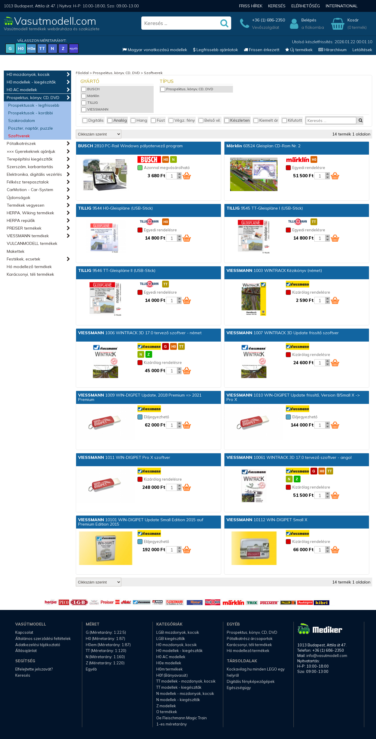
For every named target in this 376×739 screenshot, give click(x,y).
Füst (158, 120)
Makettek (15, 251)
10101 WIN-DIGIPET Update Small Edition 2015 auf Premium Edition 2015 (140, 522)
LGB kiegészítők (170, 638)
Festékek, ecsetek (23, 259)
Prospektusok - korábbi (30, 113)
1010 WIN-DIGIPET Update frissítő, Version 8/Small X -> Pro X (293, 397)
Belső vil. (210, 120)
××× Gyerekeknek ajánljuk (31, 151)
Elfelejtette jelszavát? (34, 669)
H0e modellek (168, 663)
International (341, 6)
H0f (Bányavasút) (172, 675)
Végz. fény (182, 120)
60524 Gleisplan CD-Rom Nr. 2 (263, 145)
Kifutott (292, 120)
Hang (139, 120)
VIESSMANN (94, 109)
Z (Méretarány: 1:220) (105, 663)
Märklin (90, 95)
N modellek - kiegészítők (178, 699)
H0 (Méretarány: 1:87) (105, 638)
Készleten (237, 120)
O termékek (166, 711)
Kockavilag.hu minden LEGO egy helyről (256, 672)
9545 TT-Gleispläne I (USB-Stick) (264, 208)
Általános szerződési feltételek (43, 638)
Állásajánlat (26, 650)
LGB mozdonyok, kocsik (177, 632)
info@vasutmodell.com (326, 655)
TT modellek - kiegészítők (179, 687)
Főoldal (82, 73)
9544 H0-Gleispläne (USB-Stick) (115, 208)
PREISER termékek (24, 228)
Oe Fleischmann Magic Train (181, 717)
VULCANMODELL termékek (32, 243)
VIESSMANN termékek (28, 235)
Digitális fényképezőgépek (251, 681)
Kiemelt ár (266, 120)
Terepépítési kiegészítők (30, 159)
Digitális (93, 120)
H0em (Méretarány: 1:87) (108, 644)
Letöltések (362, 49)
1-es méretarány (171, 724)
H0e (31, 48)
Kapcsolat (24, 632)
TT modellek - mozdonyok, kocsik (186, 681)
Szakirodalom (21, 120)
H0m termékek (169, 669)
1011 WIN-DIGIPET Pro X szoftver (124, 457)
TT (42, 48)
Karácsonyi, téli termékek (30, 274)
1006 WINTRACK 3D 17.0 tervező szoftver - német (140, 332)
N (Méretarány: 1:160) (105, 656)
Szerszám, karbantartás (30, 166)
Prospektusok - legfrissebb (33, 105)
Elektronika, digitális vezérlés (34, 174)
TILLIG (89, 102)
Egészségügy (239, 687)
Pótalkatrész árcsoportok (250, 638)
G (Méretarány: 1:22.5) (106, 632)
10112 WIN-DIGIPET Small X (266, 519)
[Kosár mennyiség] (171, 175)
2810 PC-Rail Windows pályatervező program (130, 145)
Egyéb (91, 669)
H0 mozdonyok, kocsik (28, 74)
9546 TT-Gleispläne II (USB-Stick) (116, 270)
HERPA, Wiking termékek (30, 212)
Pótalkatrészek (21, 143)
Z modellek (166, 705)
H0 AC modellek (22, 89)
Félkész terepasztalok (28, 182)
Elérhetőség (305, 6)
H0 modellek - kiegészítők (31, 82)
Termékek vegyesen (25, 205)
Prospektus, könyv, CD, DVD (33, 97)
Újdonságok (18, 197)
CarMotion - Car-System (30, 189)
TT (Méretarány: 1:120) (106, 650)
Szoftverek (19, 135)
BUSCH (90, 89)
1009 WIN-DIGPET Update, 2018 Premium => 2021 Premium (140, 397)
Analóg (117, 120)
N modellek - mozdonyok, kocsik (185, 693)
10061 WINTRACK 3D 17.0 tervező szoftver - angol (289, 457)
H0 (21, 48)
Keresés (277, 6)
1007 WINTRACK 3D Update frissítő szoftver (282, 332)
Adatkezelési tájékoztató (37, 644)
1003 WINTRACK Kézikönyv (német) (274, 270)
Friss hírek (250, 6)
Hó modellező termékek (29, 266)
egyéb (74, 48)
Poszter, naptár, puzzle (30, 128)
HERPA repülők (21, 220)
